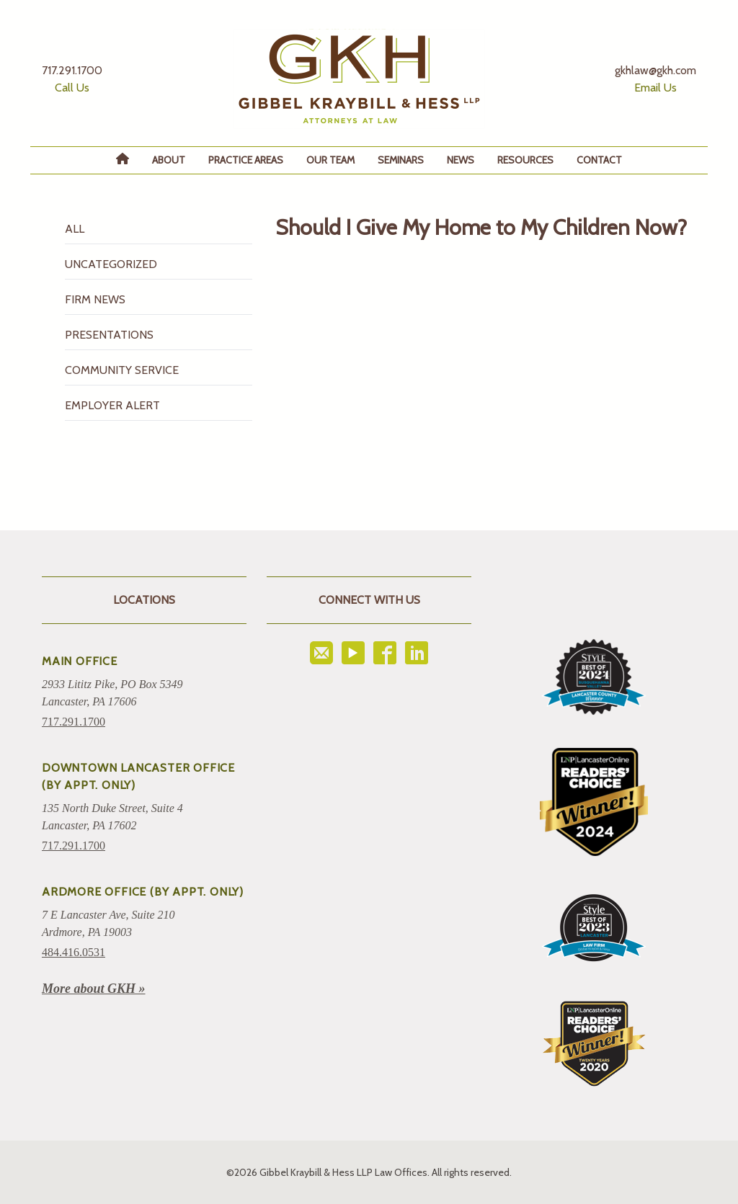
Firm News (95, 299)
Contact (599, 159)
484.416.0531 (73, 952)
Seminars (401, 159)
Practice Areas (245, 159)
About (168, 159)
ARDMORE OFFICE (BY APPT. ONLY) (143, 891)
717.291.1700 (73, 721)
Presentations (109, 335)
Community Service (122, 370)
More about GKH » (94, 988)
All (74, 229)
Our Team (330, 159)
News (460, 159)
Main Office (79, 661)
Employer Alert (112, 405)
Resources (525, 159)
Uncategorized (111, 264)
